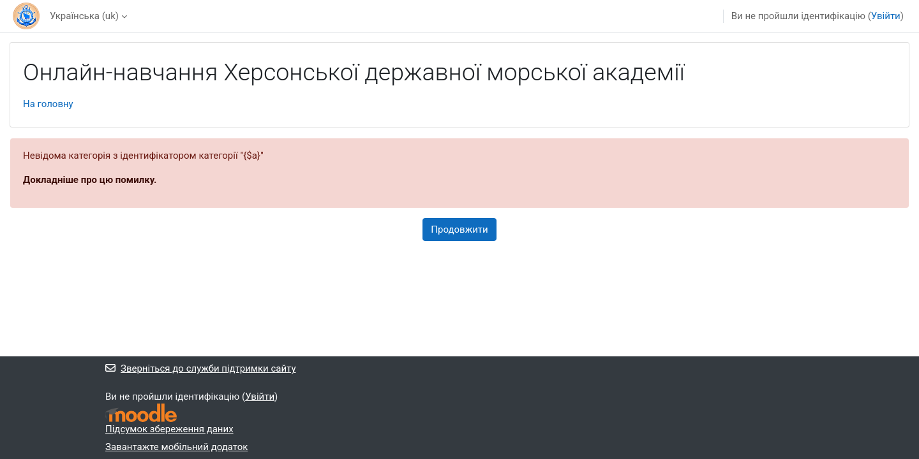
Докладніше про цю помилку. (89, 180)
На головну (48, 104)
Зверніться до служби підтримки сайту (200, 368)
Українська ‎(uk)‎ (84, 16)
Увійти (885, 16)
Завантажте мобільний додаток (176, 447)
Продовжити (459, 229)
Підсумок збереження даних (169, 429)
